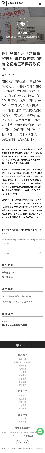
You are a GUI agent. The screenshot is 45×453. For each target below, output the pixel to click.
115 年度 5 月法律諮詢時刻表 (14, 324)
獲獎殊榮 (22, 365)
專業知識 (22, 395)
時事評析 (22, 402)
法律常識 (22, 405)
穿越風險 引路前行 (22, 362)
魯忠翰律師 (27, 296)
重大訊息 (6, 277)
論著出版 (22, 378)
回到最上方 (22, 345)
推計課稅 (7, 301)
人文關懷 (22, 368)
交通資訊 (22, 385)
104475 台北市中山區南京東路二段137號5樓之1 (22, 432)
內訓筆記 (22, 408)
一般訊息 (6, 272)
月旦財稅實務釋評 (11, 296)
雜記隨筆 (22, 398)
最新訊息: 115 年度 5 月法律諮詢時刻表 (22, 37)
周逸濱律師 (27, 301)
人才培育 (22, 372)
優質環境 (22, 381)
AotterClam (36, 448)
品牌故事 (22, 359)
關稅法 (17, 301)
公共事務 (22, 375)
